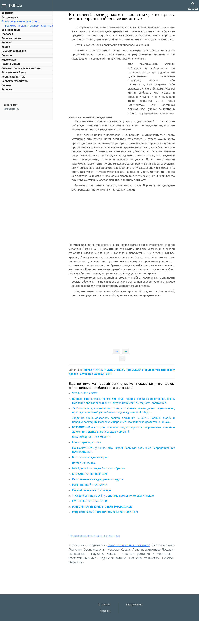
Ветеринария (9, 17)
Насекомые (9, 59)
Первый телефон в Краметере (93, 490)
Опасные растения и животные (21, 68)
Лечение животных (13, 51)
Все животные (10, 29)
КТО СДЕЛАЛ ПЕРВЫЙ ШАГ (92, 474)
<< (189, 8)
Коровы (6, 42)
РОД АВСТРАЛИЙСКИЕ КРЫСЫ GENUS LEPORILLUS (107, 512)
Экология (7, 89)
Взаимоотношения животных (20, 21)
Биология (7, 12)
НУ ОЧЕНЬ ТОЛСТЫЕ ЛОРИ (91, 501)
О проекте (104, 604)
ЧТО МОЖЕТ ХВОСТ (87, 393)
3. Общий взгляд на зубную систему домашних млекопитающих (115, 495)
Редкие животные (13, 76)
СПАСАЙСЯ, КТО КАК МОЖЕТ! (93, 437)
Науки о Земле (10, 63)
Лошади (6, 55)
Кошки (5, 46)
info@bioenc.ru (11, 109)
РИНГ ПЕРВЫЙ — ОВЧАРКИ (91, 484)
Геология (7, 34)
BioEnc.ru (15, 5)
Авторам (105, 610)
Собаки (6, 85)
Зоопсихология (11, 38)
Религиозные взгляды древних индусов (100, 479)
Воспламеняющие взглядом (92, 457)
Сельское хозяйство (14, 81)
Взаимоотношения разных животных (29, 25)
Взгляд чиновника (86, 463)
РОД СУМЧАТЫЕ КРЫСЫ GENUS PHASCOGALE (104, 506)
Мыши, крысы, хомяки (88, 442)
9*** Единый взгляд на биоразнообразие (100, 468)
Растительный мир (13, 72)
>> (196, 8)
